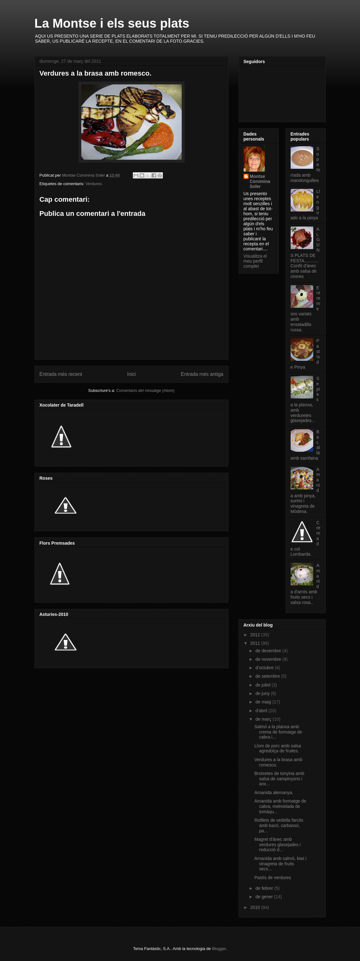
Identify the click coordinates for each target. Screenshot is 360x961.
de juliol (263, 684)
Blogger (219, 948)
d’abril (261, 710)
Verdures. (94, 183)
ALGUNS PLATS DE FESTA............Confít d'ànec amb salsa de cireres (305, 253)
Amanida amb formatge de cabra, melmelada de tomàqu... (280, 806)
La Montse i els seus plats (112, 23)
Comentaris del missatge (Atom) (145, 390)
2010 (255, 907)
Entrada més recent (61, 374)
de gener (264, 896)
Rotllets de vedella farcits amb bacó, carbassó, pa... (278, 825)
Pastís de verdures (272, 877)
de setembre (268, 676)
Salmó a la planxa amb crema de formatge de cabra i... (278, 732)
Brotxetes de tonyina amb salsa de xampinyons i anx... (279, 779)
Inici (131, 374)
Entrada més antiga (202, 374)
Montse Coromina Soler (260, 181)
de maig (263, 701)
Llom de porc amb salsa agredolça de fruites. (277, 748)
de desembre (268, 650)
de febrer (264, 888)
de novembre (268, 659)
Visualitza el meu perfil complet (255, 261)
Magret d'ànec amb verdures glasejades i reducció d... (277, 844)
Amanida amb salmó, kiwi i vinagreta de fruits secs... (280, 864)
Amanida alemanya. (273, 792)
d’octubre (265, 667)
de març (263, 719)
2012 (255, 634)
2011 (255, 643)
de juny (263, 693)
